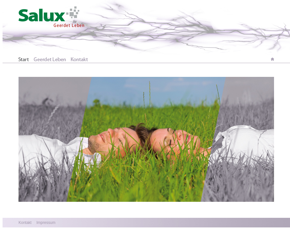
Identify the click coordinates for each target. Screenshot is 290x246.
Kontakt (25, 222)
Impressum (45, 222)
